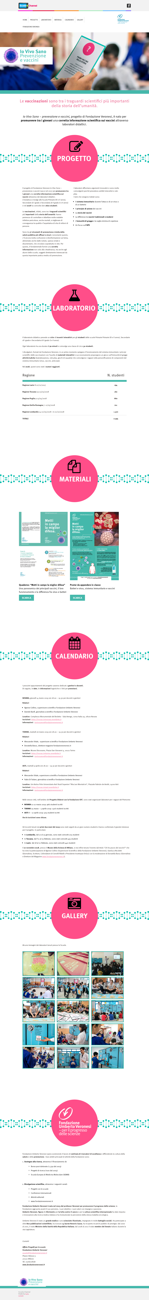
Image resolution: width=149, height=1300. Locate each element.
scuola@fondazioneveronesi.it (34, 1252)
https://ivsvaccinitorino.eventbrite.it (46, 753)
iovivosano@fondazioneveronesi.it (49, 722)
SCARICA (26, 598)
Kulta (27, 1294)
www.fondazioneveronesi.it (53, 856)
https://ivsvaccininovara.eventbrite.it (46, 719)
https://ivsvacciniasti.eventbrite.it (45, 787)
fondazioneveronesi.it (62, 745)
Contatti (21, 1295)
